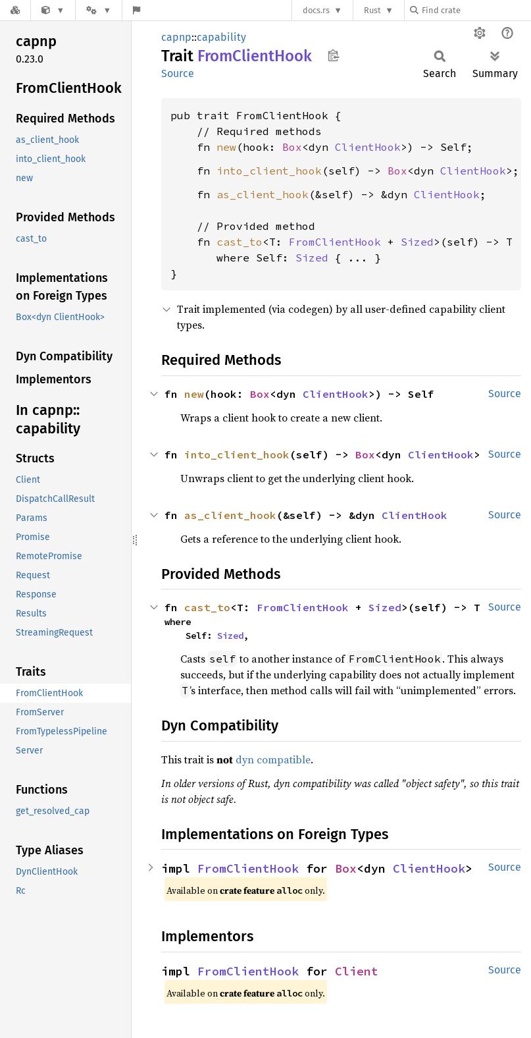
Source (177, 73)
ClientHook (368, 146)
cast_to (239, 241)
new (226, 146)
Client (356, 971)
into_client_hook (269, 170)
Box (292, 146)
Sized (417, 241)
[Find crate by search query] (475, 10)
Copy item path (333, 55)
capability (221, 37)
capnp (176, 37)
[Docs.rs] (15, 10)
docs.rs (316, 10)
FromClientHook (335, 241)
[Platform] (99, 10)
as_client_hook (262, 194)
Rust (372, 10)
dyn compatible (273, 759)
